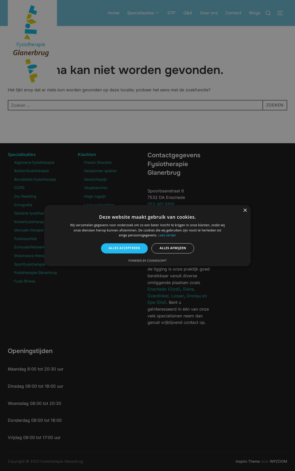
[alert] (147, 235)
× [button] (245, 210)
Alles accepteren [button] (124, 248)
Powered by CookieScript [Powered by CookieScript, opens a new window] (148, 260)
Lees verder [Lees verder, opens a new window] (167, 235)
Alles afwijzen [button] (172, 248)
